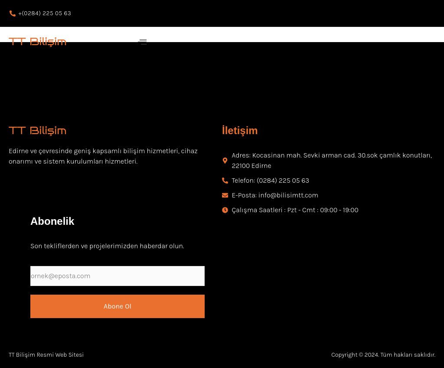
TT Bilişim (38, 41)
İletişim (240, 130)
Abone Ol (117, 306)
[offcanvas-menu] (142, 42)
